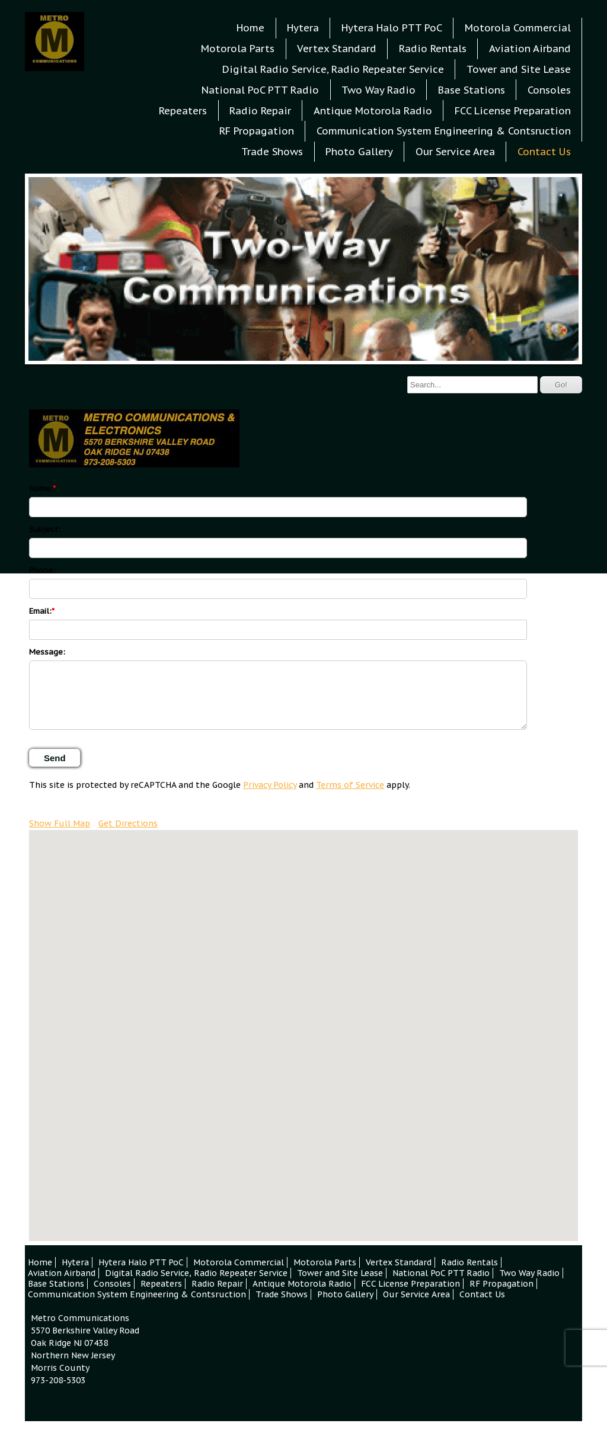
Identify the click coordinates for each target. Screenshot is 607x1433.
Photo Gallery (359, 151)
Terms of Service (350, 785)
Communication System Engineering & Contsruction (444, 131)
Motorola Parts (237, 48)
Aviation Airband (530, 48)
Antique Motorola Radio (373, 110)
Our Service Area (455, 151)
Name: (41, 488)
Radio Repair (260, 110)
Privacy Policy (269, 785)
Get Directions (128, 823)
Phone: (42, 570)
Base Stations (471, 90)
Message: (47, 652)
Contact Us (544, 151)
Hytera (303, 28)
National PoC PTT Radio (260, 90)
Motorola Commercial (518, 28)
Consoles (549, 90)
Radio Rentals (433, 48)
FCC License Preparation (513, 110)
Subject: (44, 529)
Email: (40, 611)
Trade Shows (272, 151)
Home (250, 28)
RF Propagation (256, 131)
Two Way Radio (378, 90)
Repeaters (183, 110)
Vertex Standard (336, 48)
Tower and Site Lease (519, 69)
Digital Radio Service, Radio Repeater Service (333, 69)
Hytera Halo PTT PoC (391, 28)
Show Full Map (59, 823)
